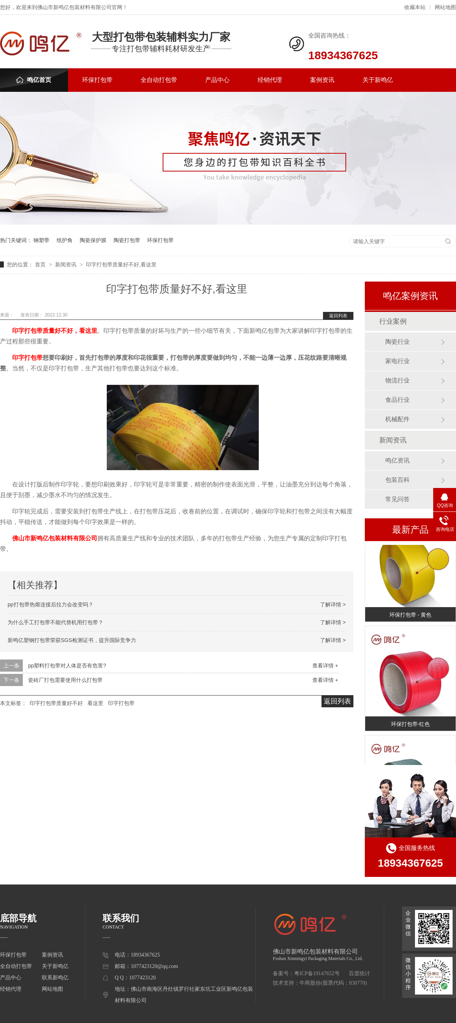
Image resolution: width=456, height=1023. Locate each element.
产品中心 (217, 80)
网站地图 (445, 7)
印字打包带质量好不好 (56, 703)
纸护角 (65, 240)
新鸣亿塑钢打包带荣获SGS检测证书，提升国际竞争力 (72, 640)
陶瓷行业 (397, 341)
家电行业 (397, 361)
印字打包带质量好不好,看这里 (121, 264)
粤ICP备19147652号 (317, 973)
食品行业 (397, 400)
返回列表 (338, 315)
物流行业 (397, 380)
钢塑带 (41, 240)
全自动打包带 (159, 80)
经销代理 (270, 80)
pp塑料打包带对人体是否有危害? (67, 666)
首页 (41, 264)
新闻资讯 (66, 264)
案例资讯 (322, 80)
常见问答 (397, 499)
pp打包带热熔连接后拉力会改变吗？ (50, 604)
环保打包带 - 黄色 (410, 615)
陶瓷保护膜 (93, 240)
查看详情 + (325, 666)
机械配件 (397, 419)
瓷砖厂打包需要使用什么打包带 (65, 680)
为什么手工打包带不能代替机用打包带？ (55, 622)
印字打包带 (121, 703)
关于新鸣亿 (378, 80)
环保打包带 (97, 80)
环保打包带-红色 (410, 725)
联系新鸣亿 (55, 978)
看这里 (95, 703)
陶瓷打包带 (127, 240)
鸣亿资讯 (397, 460)
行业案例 (393, 321)
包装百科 (397, 480)
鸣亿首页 (33, 80)
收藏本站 (415, 7)
